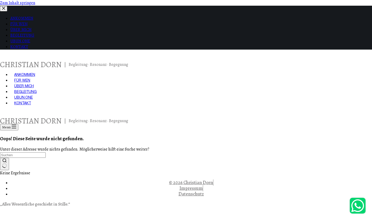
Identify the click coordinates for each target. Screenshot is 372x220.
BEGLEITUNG (25, 92)
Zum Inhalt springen (17, 3)
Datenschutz (191, 194)
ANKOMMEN (24, 75)
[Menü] (9, 127)
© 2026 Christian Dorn (191, 182)
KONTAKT (22, 103)
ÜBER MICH (24, 86)
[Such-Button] (4, 164)
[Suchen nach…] (23, 155)
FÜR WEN (22, 80)
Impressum (191, 188)
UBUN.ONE (23, 97)
